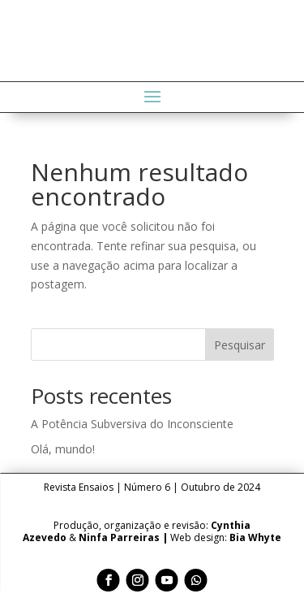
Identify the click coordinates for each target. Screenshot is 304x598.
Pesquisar (239, 345)
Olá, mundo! (63, 449)
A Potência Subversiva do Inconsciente (132, 423)
